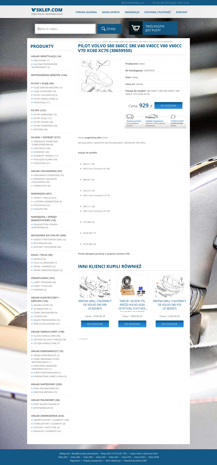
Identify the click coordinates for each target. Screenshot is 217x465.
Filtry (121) (38, 110)
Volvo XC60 (139, 457)
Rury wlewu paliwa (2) (46, 404)
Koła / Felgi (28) (42, 254)
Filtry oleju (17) (43, 118)
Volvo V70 (126, 457)
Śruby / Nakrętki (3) (45, 266)
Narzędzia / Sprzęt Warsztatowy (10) (44, 218)
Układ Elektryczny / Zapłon (89, 41)
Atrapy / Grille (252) (45, 197)
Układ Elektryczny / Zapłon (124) (45, 299)
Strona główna (86, 12)
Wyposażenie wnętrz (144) (49, 75)
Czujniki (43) (40, 316)
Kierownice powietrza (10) (49, 175)
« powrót (83, 339)
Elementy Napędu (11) (46, 155)
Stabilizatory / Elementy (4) (49, 423)
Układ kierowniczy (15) (47, 351)
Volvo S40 (62, 457)
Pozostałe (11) (42, 102)
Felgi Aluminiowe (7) (45, 262)
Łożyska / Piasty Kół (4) (47, 427)
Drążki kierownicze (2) (46, 355)
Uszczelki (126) (42, 148)
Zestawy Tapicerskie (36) (47, 246)
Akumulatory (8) (43, 305)
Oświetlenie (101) (43, 278)
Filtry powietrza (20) (45, 125)
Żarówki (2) (40, 289)
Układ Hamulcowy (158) (47, 331)
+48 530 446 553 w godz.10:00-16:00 (170, 2)
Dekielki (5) (40, 258)
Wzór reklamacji (113, 460)
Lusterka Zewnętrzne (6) (48, 201)
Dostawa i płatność (157, 12)
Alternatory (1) (43, 308)
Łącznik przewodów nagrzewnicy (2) (44, 66)
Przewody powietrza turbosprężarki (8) (45, 143)
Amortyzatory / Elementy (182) (51, 419)
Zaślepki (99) (40, 208)
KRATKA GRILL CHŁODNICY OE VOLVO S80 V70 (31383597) (169, 304)
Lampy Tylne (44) (43, 285)
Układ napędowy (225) (46, 384)
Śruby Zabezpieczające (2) (48, 270)
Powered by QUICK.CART (135, 460)
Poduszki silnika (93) (45, 159)
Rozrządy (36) (41, 151)
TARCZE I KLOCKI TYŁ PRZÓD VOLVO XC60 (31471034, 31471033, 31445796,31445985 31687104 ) (132, 305)
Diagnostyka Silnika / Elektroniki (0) (45, 226)
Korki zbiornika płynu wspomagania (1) (46, 360)
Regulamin (75, 460)
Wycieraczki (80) (43, 243)
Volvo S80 (88, 457)
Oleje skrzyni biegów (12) (48, 87)
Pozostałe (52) (42, 205)
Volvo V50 (113, 457)
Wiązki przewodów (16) (47, 320)
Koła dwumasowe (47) (46, 388)
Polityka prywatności (92, 460)
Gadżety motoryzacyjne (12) (50, 239)
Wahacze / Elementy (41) (47, 431)
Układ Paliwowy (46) (45, 400)
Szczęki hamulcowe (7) (47, 343)
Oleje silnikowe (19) (45, 91)
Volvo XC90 (154, 457)
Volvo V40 (100, 457)
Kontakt (181, 12)
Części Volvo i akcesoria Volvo (144, 453)
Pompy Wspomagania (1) (47, 372)
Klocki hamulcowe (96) (47, 335)
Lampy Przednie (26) (45, 282)
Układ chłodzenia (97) (46, 171)
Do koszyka (95, 324)
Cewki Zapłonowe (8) (45, 312)
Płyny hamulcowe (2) (46, 98)
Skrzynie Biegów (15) (45, 392)
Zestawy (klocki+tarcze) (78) (50, 339)
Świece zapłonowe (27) (47, 323)
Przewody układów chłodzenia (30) (44, 180)
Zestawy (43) (40, 129)
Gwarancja (132, 12)
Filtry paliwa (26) (43, 121)
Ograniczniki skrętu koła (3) (50, 376)
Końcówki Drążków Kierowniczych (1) (44, 367)
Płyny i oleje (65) (42, 83)
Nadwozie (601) (41, 193)
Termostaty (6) (42, 185)
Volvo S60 (75, 457)
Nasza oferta (111, 12)
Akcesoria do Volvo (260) (48, 235)
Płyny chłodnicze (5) (45, 94)
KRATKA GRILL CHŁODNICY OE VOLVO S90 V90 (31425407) (94, 304)
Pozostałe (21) (42, 163)
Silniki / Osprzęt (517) (45, 137)
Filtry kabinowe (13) (45, 114)
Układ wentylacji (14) (46, 56)
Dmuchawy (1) (42, 60)
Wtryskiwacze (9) (43, 407)
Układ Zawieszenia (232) (47, 415)
